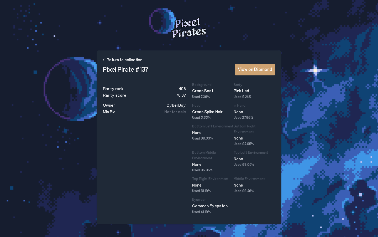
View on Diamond (255, 70)
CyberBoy (176, 105)
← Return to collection (122, 60)
